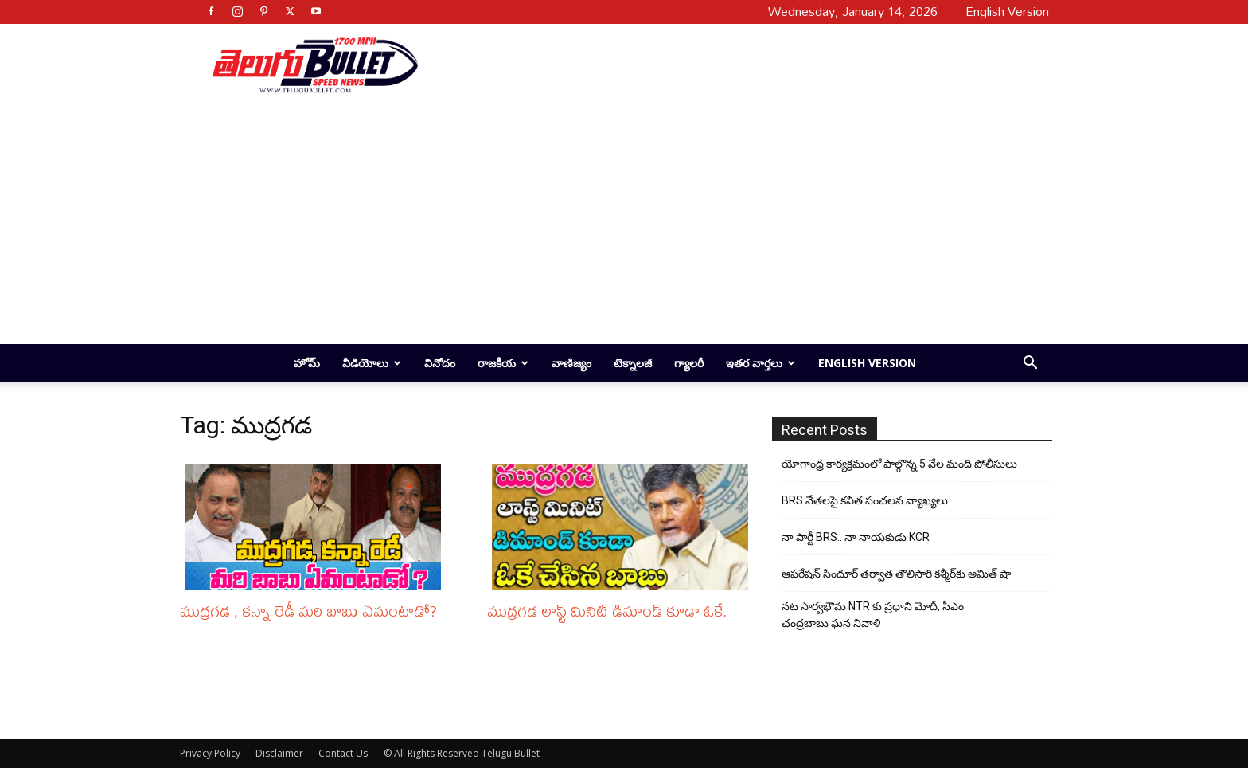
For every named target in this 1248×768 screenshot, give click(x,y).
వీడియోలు (371, 362)
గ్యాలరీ (689, 362)
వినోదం (439, 362)
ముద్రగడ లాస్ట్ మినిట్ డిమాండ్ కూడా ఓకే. (607, 610)
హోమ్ (307, 362)
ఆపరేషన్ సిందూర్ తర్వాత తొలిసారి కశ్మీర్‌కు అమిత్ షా (896, 573)
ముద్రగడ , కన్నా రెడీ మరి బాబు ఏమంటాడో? (308, 610)
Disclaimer (279, 753)
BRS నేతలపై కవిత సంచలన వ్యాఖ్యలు (865, 500)
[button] (1030, 364)
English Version (867, 362)
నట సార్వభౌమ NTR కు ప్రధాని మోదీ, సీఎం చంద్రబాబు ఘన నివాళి (873, 614)
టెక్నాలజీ (633, 362)
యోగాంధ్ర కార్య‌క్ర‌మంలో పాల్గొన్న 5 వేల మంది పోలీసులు (899, 463)
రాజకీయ (503, 362)
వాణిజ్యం (571, 362)
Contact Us (343, 753)
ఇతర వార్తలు (760, 362)
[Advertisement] (729, 64)
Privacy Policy (210, 753)
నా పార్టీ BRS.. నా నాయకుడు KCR (856, 537)
